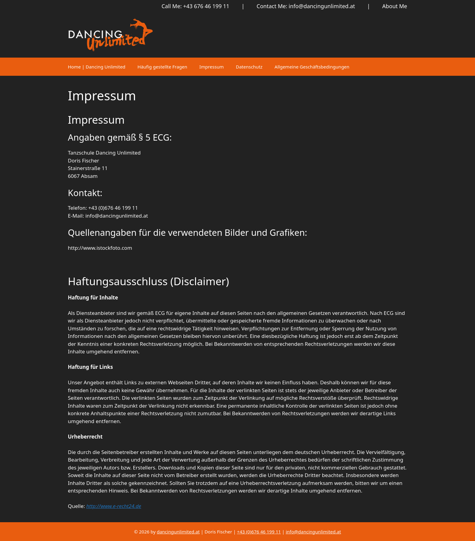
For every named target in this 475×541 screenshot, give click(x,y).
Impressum (211, 67)
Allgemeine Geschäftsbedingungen (311, 67)
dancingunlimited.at (178, 532)
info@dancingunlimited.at (313, 532)
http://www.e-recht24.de (113, 506)
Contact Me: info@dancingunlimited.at (306, 6)
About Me (394, 6)
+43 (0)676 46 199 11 (259, 532)
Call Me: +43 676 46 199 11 (195, 6)
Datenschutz (249, 67)
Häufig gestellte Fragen (162, 67)
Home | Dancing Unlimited (96, 67)
